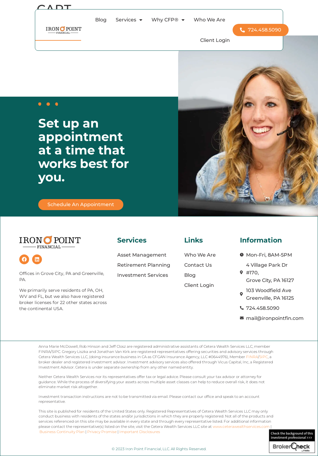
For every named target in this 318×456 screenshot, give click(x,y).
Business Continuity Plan (61, 431)
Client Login (215, 40)
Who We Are (209, 20)
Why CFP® (168, 19)
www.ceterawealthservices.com (242, 426)
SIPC (263, 356)
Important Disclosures (139, 431)
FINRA (252, 356)
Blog (101, 20)
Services (129, 19)
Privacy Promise (102, 431)
